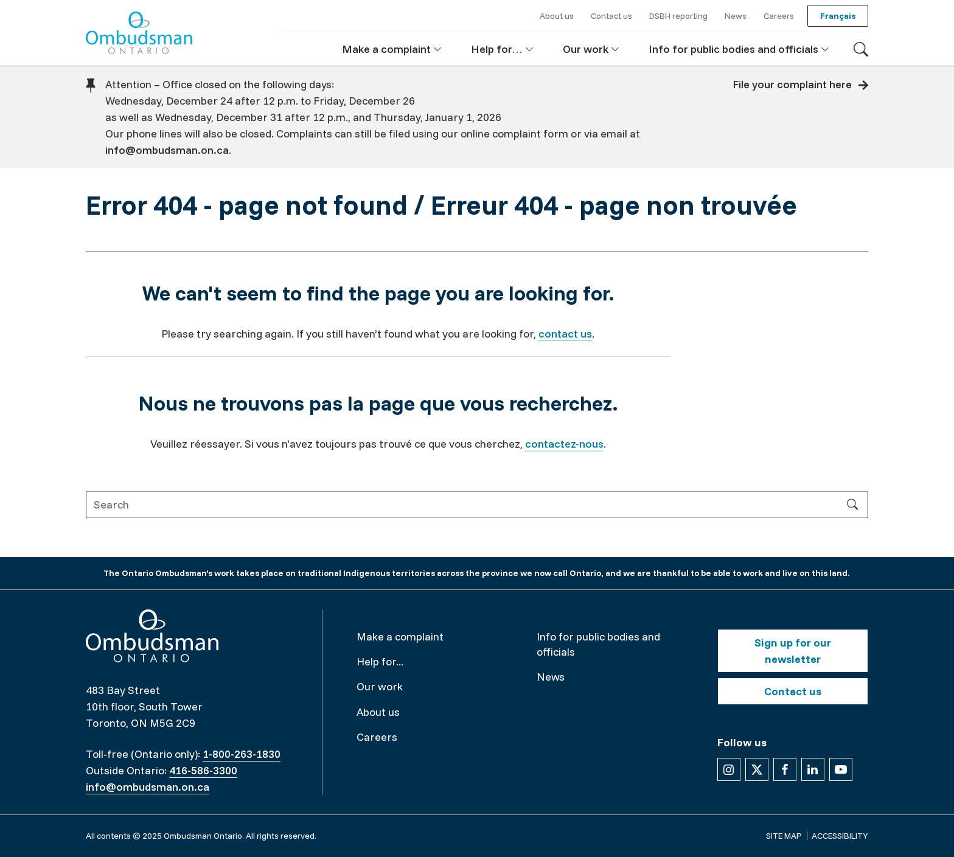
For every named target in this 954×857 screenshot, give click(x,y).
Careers (377, 737)
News (551, 677)
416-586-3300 (203, 770)
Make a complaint (400, 637)
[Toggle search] (861, 49)
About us (378, 712)
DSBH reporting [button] (678, 15)
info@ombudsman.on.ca (167, 150)
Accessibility (840, 835)
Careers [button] (779, 15)
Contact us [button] (611, 15)
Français (837, 15)
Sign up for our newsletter (792, 651)
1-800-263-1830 (241, 754)
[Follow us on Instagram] (728, 769)
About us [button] (557, 15)
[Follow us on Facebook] (784, 769)
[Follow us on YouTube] (840, 769)
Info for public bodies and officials (598, 644)
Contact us (792, 691)
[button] (391, 49)
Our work (380, 686)
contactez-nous (564, 444)
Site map (784, 835)
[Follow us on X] (756, 769)
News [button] (736, 15)
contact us (565, 334)
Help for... (380, 661)
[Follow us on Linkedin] (812, 769)
